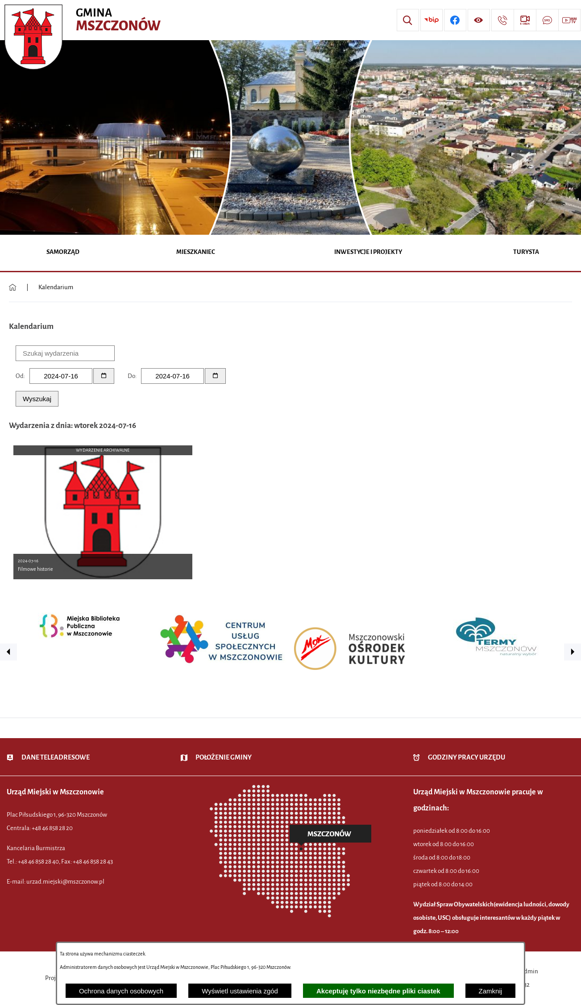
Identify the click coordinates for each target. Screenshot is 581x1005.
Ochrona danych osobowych (121, 991)
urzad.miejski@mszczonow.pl (65, 881)
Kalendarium (55, 287)
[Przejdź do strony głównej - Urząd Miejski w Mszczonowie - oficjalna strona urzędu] (83, 20)
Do (131, 376)
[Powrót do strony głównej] (13, 287)
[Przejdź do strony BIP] (431, 20)
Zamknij (490, 991)
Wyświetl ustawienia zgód (240, 991)
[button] (8, 652)
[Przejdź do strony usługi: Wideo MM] (569, 20)
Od (20, 376)
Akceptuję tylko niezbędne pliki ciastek (378, 991)
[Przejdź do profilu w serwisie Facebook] (455, 20)
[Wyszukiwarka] (408, 20)
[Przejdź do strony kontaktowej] (502, 20)
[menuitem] (63, 253)
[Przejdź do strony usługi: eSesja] (525, 20)
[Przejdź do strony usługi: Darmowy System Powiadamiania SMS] (547, 20)
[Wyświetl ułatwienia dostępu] (479, 20)
